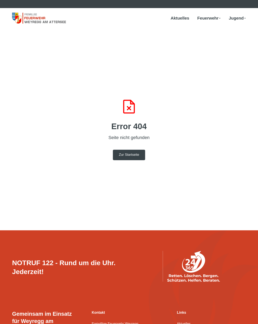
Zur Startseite (129, 155)
